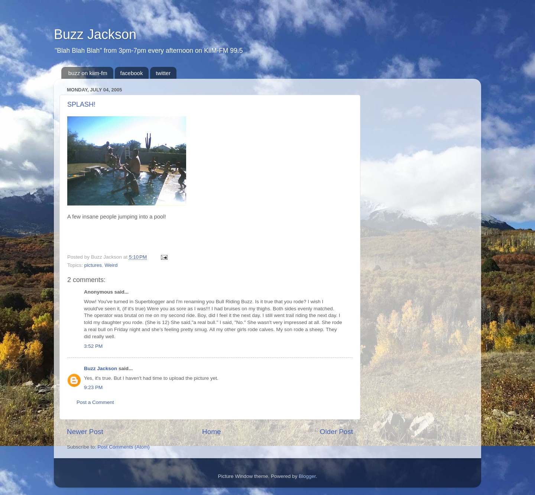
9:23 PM (93, 387)
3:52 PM (93, 346)
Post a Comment (95, 402)
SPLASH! (81, 104)
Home (211, 432)
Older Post (336, 432)
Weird (111, 265)
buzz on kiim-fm (87, 73)
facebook (131, 73)
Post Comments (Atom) (124, 447)
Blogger (307, 476)
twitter (163, 73)
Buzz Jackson (95, 34)
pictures (93, 265)
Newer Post (85, 432)
